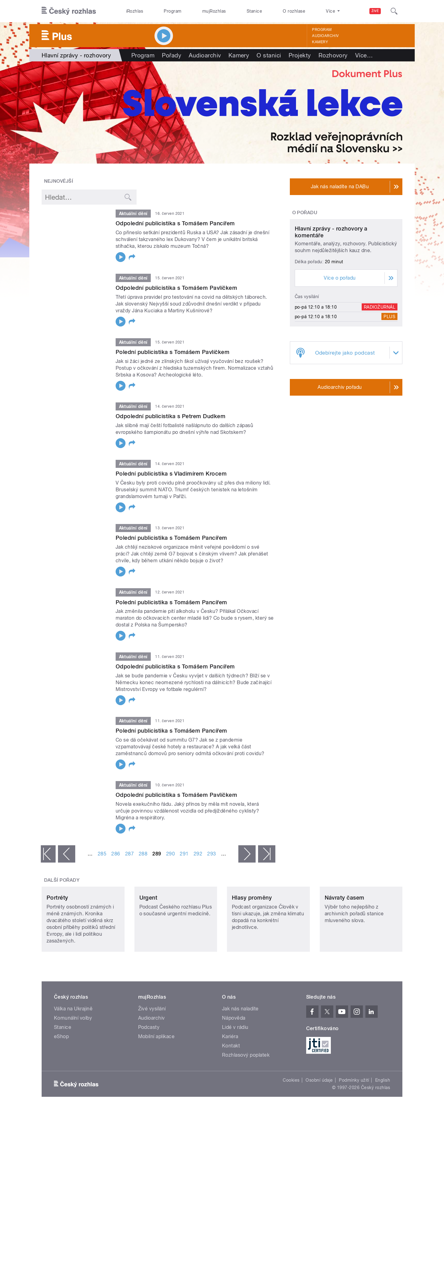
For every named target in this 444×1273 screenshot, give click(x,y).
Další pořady (62, 880)
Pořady (171, 55)
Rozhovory (333, 55)
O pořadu (305, 212)
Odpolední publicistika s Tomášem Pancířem (175, 223)
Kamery (320, 42)
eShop (61, 1077)
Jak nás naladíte (240, 1050)
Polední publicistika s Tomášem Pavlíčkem (172, 352)
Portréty (57, 938)
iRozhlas (134, 11)
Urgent (148, 938)
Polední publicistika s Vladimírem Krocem (171, 473)
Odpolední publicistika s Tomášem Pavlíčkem (176, 288)
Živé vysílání (152, 1050)
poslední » (266, 854)
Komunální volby (73, 1059)
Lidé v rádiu (235, 1068)
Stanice (254, 11)
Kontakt (231, 1087)
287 (129, 854)
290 (170, 854)
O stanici (269, 55)
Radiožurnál (379, 364)
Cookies (291, 1121)
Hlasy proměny (252, 938)
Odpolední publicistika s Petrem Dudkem (170, 416)
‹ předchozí (66, 854)
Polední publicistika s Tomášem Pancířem (171, 538)
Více (364, 55)
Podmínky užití (354, 1121)
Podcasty (149, 1068)
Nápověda (233, 1059)
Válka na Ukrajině (73, 1050)
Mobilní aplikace (156, 1077)
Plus (389, 374)
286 (115, 854)
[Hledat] (394, 11)
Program (172, 11)
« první (48, 854)
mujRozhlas (214, 11)
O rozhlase (294, 11)
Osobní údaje (319, 1121)
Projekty (300, 55)
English (382, 1121)
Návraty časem (344, 938)
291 (184, 854)
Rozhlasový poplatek (245, 1096)
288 (143, 854)
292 (198, 854)
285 (102, 854)
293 (211, 854)
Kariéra (230, 1077)
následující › (247, 854)
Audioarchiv (325, 36)
